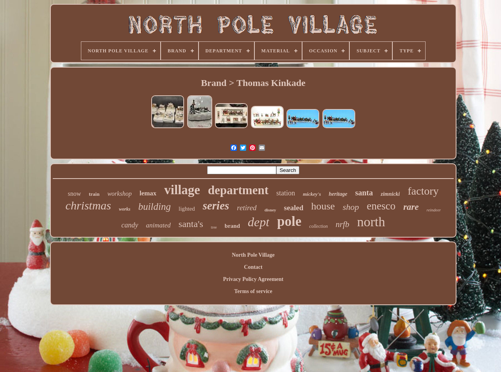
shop (351, 207)
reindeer (434, 209)
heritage (338, 194)
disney (270, 209)
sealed (294, 208)
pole (289, 221)
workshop (119, 193)
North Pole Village (253, 255)
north (371, 222)
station (285, 193)
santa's (191, 224)
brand (232, 226)
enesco (381, 206)
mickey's (312, 194)
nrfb (342, 224)
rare (411, 207)
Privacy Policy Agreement (253, 279)
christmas (88, 205)
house (323, 206)
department (238, 190)
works (124, 209)
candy (130, 225)
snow (74, 193)
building (154, 206)
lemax (148, 193)
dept (258, 222)
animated (158, 225)
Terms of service (253, 291)
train (94, 194)
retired (246, 208)
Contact (253, 267)
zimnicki (390, 194)
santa (364, 192)
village (182, 190)
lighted (187, 209)
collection (318, 226)
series (216, 205)
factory (423, 191)
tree (214, 227)
